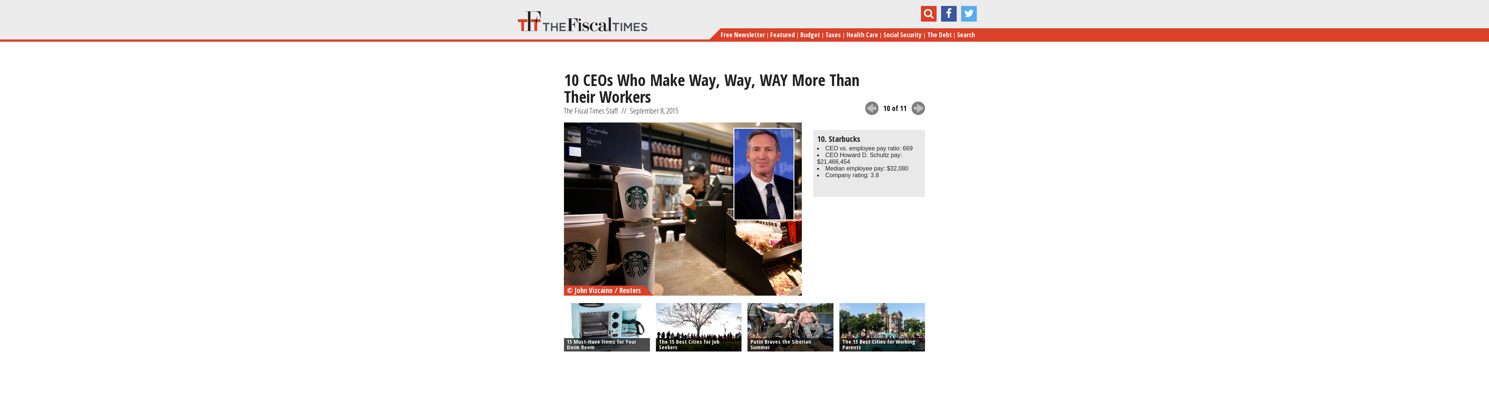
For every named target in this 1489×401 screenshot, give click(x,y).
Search (966, 34)
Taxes (833, 34)
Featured (782, 34)
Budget (810, 34)
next (918, 108)
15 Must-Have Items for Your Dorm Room (601, 344)
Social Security (902, 34)
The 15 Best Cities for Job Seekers (689, 344)
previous (872, 108)
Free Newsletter (743, 34)
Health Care (862, 34)
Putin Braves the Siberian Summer (780, 344)
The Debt (939, 34)
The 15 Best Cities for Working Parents (878, 344)
